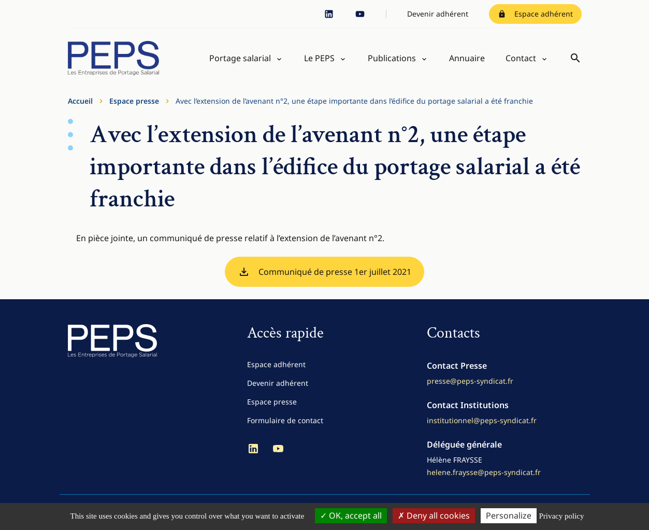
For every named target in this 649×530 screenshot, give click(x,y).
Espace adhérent (535, 14)
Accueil (80, 101)
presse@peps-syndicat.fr (470, 381)
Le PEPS (319, 58)
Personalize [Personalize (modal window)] (508, 515)
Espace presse (134, 101)
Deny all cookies (434, 515)
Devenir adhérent (437, 14)
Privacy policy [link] (561, 516)
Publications (392, 58)
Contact (521, 58)
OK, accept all (351, 515)
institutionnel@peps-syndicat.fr (482, 420)
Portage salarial (240, 58)
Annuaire (467, 58)
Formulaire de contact (285, 420)
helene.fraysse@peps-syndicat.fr (484, 472)
